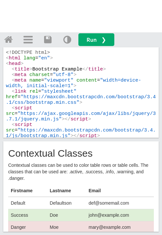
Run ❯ (96, 39)
